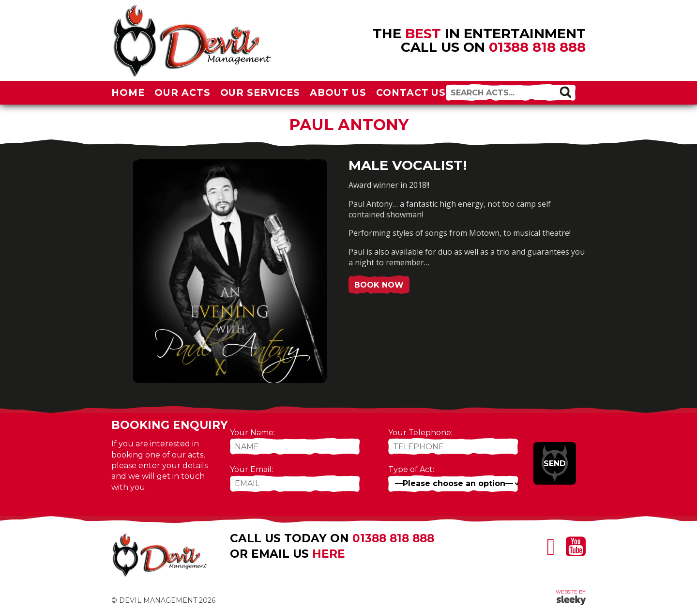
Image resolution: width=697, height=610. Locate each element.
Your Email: (251, 469)
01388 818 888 (537, 47)
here (328, 554)
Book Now (379, 285)
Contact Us (411, 92)
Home (128, 92)
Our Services (260, 92)
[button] (565, 92)
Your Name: (252, 432)
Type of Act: (411, 469)
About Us (338, 92)
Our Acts (182, 92)
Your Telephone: (420, 432)
